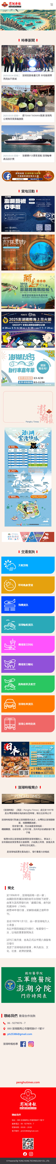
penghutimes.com (28, 1082)
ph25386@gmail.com (19, 1034)
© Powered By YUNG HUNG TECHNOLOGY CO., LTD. (28, 1161)
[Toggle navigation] (51, 4)
